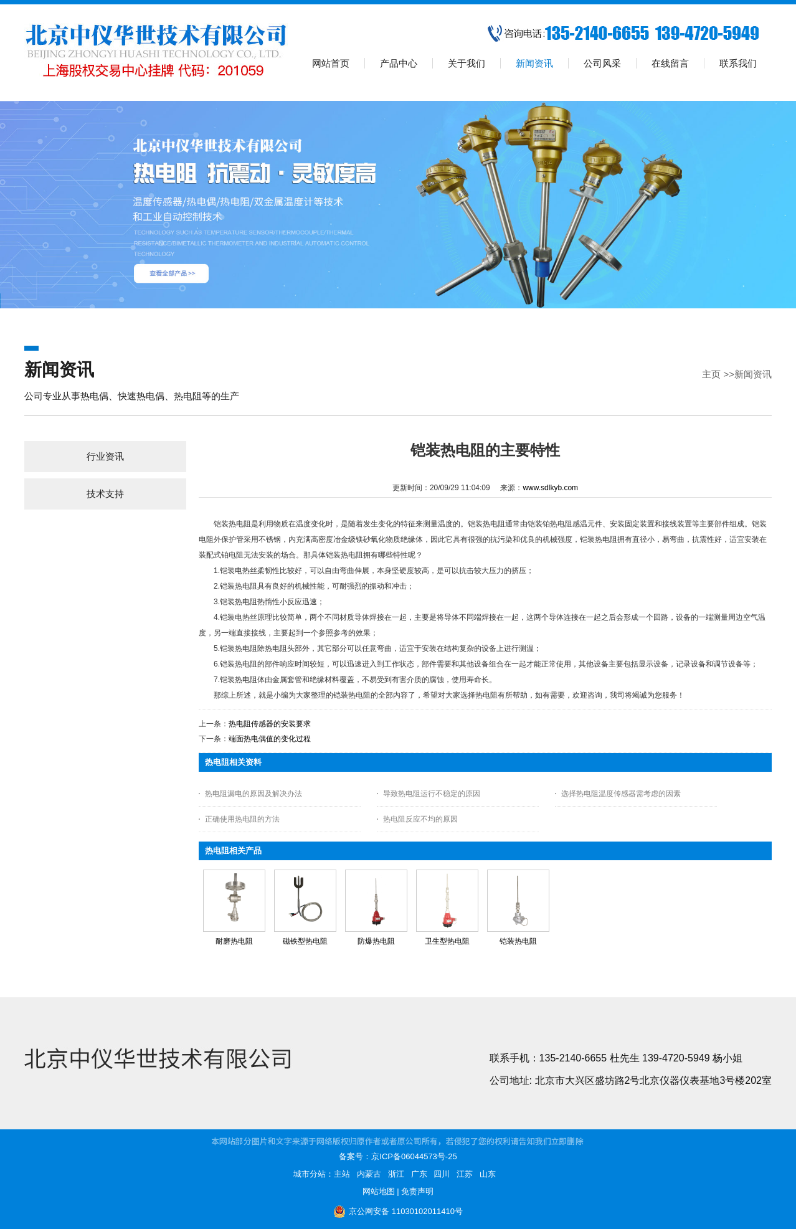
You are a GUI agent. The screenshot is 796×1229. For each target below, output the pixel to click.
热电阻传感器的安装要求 (270, 723)
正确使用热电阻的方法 (242, 819)
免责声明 (417, 1191)
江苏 (465, 1174)
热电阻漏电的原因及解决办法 (253, 793)
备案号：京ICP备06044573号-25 (398, 1156)
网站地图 (378, 1191)
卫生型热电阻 (447, 941)
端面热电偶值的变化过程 (270, 738)
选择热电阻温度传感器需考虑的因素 (621, 793)
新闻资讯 (753, 374)
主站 (342, 1174)
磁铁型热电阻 (305, 941)
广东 (419, 1174)
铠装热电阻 (518, 941)
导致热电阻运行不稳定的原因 (431, 793)
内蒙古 (369, 1174)
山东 (488, 1174)
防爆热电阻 (376, 941)
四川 (442, 1174)
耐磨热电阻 (234, 941)
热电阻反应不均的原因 (420, 819)
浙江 (396, 1174)
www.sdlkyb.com (550, 487)
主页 (711, 374)
